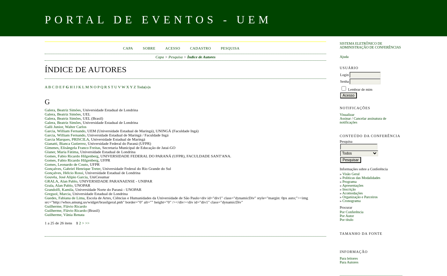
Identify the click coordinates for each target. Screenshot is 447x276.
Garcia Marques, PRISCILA (67, 139)
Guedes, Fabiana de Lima (65, 198)
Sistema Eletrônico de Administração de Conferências (370, 45)
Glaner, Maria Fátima (61, 152)
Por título (346, 220)
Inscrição (349, 189)
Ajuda (344, 57)
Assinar (345, 118)
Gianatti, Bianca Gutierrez (65, 143)
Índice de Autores (201, 57)
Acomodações (352, 193)
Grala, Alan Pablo (59, 185)
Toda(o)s (144, 87)
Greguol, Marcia (58, 194)
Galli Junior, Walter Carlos (66, 127)
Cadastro (200, 48)
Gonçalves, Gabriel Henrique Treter (73, 168)
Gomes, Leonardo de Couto (66, 164)
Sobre (149, 48)
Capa (128, 48)
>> (87, 223)
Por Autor (347, 216)
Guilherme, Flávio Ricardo (66, 206)
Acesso (172, 48)
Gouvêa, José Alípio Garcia (66, 177)
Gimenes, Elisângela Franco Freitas (72, 148)
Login (344, 75)
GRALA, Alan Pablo (61, 181)
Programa (350, 182)
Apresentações (353, 185)
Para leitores (349, 258)
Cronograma (352, 201)
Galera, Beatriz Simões (63, 110)
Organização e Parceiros (360, 197)
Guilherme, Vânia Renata (65, 214)
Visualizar (347, 115)
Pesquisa (230, 48)
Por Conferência (352, 212)
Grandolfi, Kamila (59, 189)
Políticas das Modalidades (362, 178)
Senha (344, 81)
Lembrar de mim (360, 89)
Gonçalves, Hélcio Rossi (64, 173)
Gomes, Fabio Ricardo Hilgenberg (71, 156)
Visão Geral (350, 174)
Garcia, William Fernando (65, 131)
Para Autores (349, 262)
